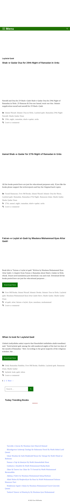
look (13, 372)
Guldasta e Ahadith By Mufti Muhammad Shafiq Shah (28, 466)
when (23, 372)
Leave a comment (12, 122)
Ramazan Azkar (46, 197)
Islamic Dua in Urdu (25, 113)
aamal (12, 203)
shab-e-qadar (28, 119)
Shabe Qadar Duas (16, 116)
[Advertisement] (35, 21)
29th (7, 119)
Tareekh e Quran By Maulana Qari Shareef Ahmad (27, 446)
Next (11, 381)
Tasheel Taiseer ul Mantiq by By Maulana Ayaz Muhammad (30, 492)
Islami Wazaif (10, 113)
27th (7, 203)
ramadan (18, 119)
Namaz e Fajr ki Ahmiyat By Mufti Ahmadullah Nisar (28, 462)
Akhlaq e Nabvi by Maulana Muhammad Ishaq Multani (29, 476)
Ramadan (17, 197)
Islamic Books (35, 292)
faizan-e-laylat (22, 302)
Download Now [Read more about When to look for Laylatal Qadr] (10, 358)
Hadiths (41, 365)
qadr (18, 372)
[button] (67, 29)
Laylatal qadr (39, 113)
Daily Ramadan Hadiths (14, 365)
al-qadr (8, 302)
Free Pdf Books (25, 194)
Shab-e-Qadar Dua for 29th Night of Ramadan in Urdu (30, 62)
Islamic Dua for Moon (52, 194)
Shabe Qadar (58, 197)
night (12, 119)
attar (13, 302)
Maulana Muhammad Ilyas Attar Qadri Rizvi (24, 296)
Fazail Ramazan (11, 194)
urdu (37, 119)
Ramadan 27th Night (30, 197)
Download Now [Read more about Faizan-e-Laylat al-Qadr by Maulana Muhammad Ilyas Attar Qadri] (10, 285)
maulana (37, 302)
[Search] (30, 389)
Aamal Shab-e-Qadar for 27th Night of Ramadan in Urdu (31, 154)
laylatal (8, 372)
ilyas (31, 302)
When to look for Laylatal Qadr (18, 337)
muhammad (46, 302)
